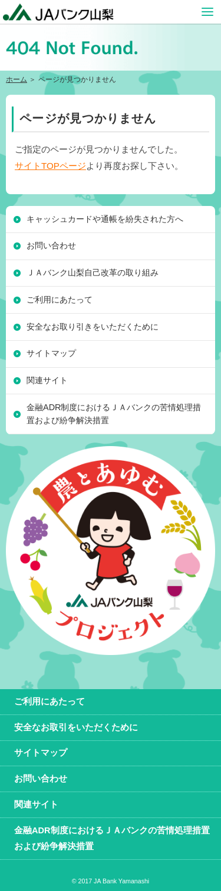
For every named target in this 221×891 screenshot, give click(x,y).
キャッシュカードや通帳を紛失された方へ (105, 219)
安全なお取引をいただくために (76, 727)
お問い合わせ (51, 245)
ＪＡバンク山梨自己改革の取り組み (93, 272)
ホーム (16, 79)
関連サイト (47, 380)
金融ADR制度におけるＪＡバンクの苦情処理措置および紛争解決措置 (114, 414)
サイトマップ (51, 353)
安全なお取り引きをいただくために (93, 326)
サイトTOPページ (50, 166)
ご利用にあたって (60, 299)
